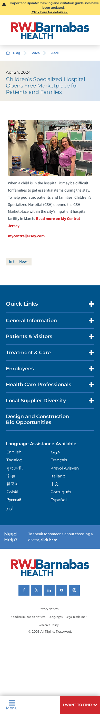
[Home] (50, 30)
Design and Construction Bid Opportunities (37, 419)
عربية (55, 452)
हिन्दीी (10, 476)
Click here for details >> (49, 12)
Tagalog (14, 460)
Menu (11, 705)
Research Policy (48, 625)
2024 (36, 53)
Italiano (58, 476)
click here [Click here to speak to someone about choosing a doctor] (49, 540)
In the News (18, 261)
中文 (55, 484)
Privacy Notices (48, 609)
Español (59, 499)
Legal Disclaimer (76, 617)
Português (61, 491)
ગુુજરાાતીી (14, 468)
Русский (13, 499)
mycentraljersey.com (26, 236)
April (54, 53)
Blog (16, 53)
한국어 (12, 484)
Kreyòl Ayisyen (65, 468)
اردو (9, 508)
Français (59, 460)
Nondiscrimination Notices (28, 617)
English (14, 452)
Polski (12, 491)
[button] (80, 705)
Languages (55, 617)
